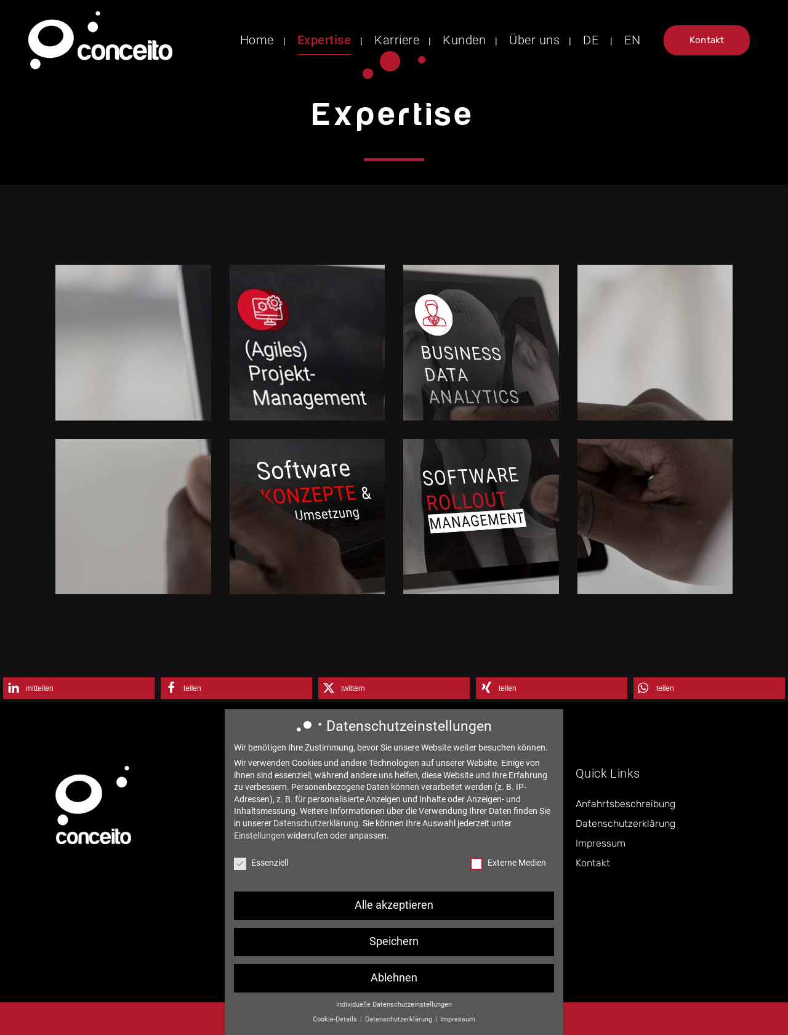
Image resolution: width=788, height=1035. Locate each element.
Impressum (600, 843)
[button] (79, 688)
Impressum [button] (457, 1025)
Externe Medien (508, 868)
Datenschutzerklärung (625, 823)
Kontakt (707, 40)
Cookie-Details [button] (336, 1025)
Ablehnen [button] (394, 983)
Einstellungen (259, 840)
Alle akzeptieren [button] (394, 910)
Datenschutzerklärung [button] (399, 1025)
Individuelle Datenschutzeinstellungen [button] (394, 1010)
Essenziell (261, 868)
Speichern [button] (394, 947)
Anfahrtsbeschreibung (625, 804)
